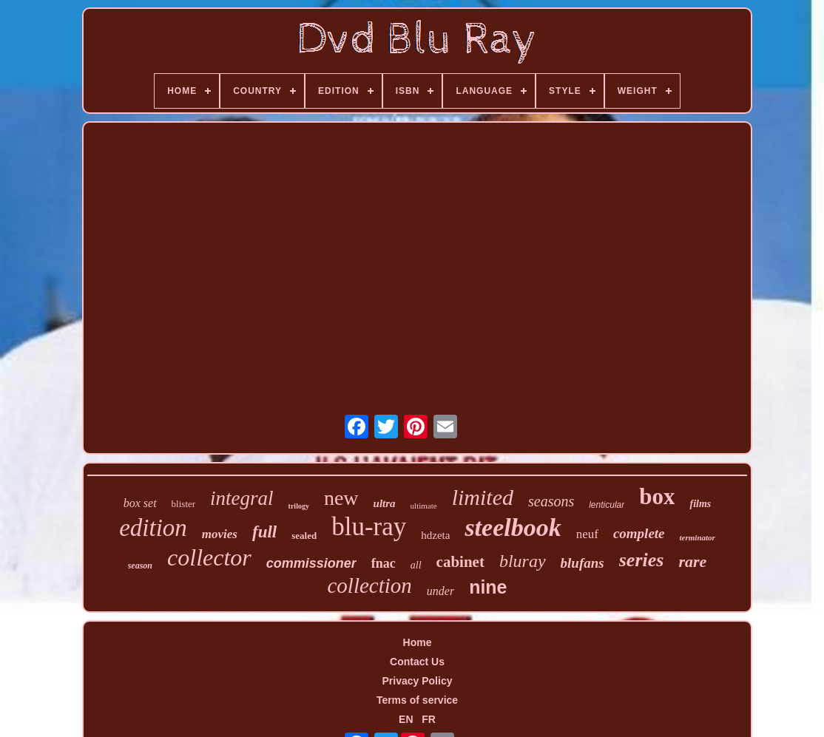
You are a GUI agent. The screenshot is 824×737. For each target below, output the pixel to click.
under (440, 591)
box (657, 496)
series (641, 560)
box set (140, 503)
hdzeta (435, 535)
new (341, 497)
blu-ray (368, 526)
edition (153, 527)
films (700, 503)
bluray (522, 561)
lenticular (606, 505)
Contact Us (417, 662)
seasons (551, 501)
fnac (383, 563)
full (264, 532)
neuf (587, 534)
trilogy (298, 506)
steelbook (513, 527)
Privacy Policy (417, 681)
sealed (304, 535)
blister (184, 503)
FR (429, 719)
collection (369, 585)
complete (639, 533)
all (416, 565)
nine (488, 587)
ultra (385, 503)
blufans (582, 563)
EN (406, 719)
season (140, 565)
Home (417, 642)
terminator (697, 537)
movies (219, 534)
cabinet (460, 562)
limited (482, 497)
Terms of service (417, 700)
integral (242, 498)
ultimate (424, 505)
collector (209, 557)
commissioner (311, 563)
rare (692, 561)
